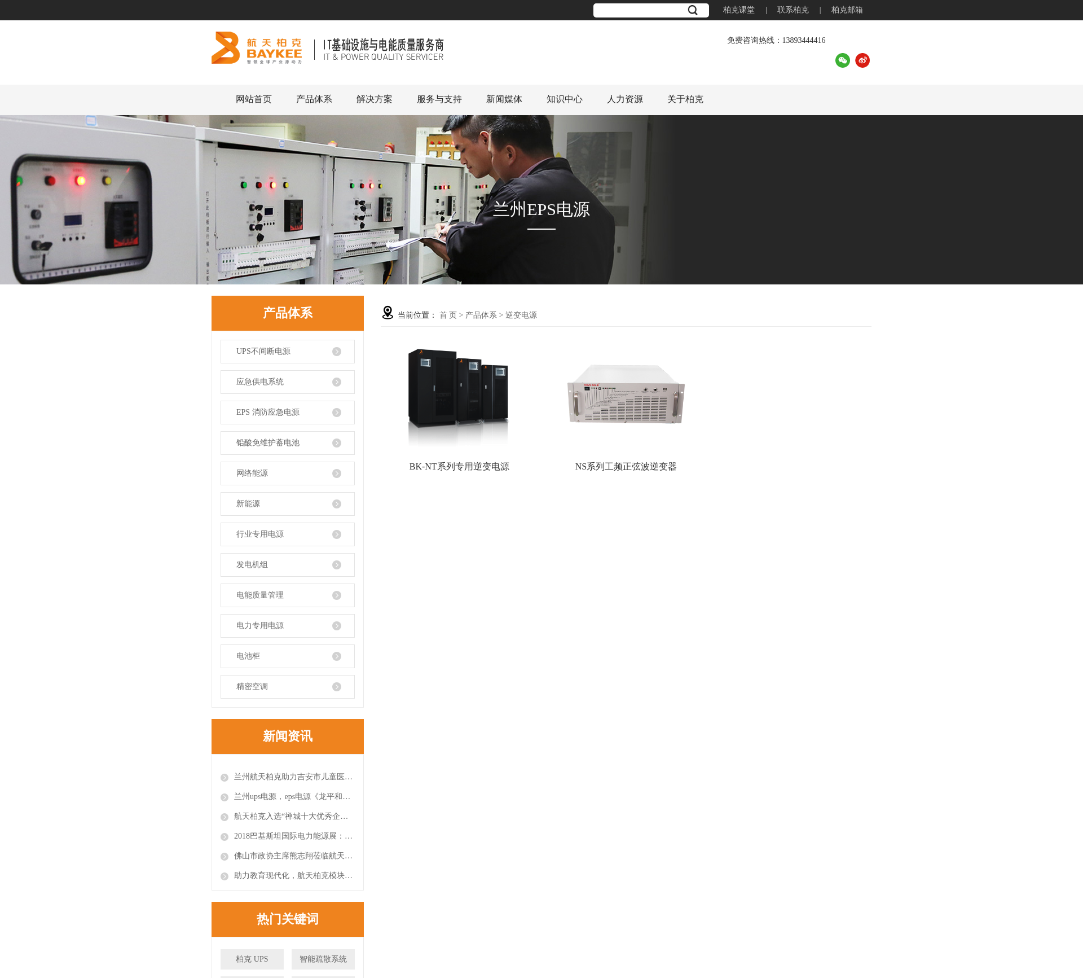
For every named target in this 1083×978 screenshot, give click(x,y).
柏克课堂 (739, 10)
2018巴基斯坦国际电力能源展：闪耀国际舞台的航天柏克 (294, 836)
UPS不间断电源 (263, 351)
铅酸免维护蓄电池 (268, 442)
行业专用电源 (260, 534)
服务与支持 (439, 99)
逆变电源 (521, 315)
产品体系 (314, 99)
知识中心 (565, 99)
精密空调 (252, 686)
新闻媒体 (504, 99)
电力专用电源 (260, 625)
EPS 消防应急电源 (268, 412)
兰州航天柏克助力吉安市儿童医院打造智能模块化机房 (294, 777)
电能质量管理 (260, 595)
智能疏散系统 (323, 959)
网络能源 (252, 473)
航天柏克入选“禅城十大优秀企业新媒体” (294, 816)
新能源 (248, 503)
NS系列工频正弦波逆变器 (626, 466)
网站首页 (254, 99)
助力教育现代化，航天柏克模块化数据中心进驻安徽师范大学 (294, 875)
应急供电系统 (260, 382)
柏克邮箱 (847, 10)
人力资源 (625, 99)
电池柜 (248, 656)
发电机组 (252, 564)
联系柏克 (793, 10)
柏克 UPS (252, 959)
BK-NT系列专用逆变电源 (459, 466)
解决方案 (374, 99)
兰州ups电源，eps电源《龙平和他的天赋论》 (294, 796)
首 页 (448, 315)
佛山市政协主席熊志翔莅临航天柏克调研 (294, 856)
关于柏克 (685, 99)
